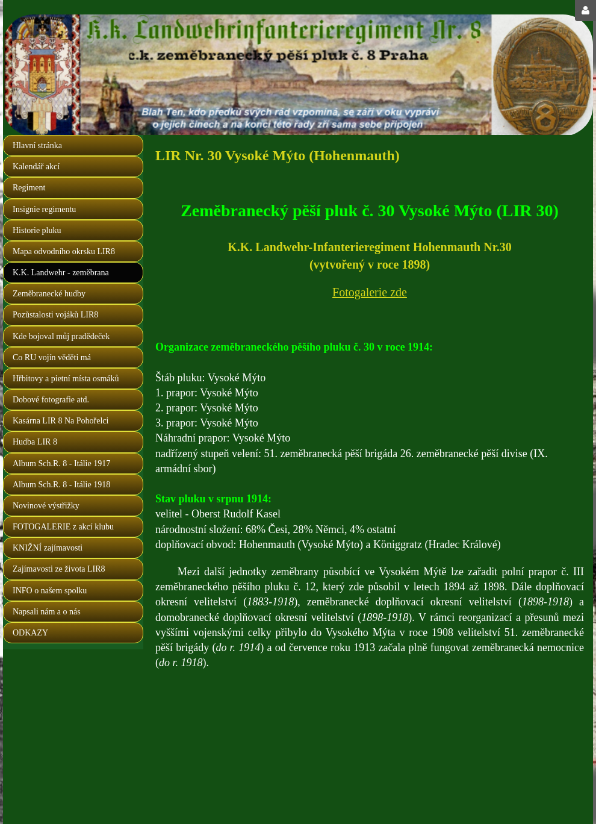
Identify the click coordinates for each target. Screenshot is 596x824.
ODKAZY (30, 632)
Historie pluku (37, 230)
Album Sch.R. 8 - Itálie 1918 (61, 484)
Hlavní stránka (37, 145)
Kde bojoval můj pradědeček (61, 336)
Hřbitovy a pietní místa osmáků (66, 378)
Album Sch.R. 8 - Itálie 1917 (61, 463)
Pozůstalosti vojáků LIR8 (55, 314)
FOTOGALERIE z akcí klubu (63, 526)
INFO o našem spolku (50, 590)
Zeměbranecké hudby (49, 293)
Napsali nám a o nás (47, 611)
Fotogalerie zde (369, 292)
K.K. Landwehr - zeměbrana (61, 272)
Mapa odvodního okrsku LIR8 (64, 251)
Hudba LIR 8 (35, 441)
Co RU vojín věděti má (52, 357)
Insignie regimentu (44, 209)
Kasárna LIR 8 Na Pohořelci (60, 420)
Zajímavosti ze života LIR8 (59, 568)
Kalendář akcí (36, 166)
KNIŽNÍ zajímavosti (47, 547)
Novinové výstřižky (46, 505)
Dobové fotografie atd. (51, 399)
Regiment (29, 187)
